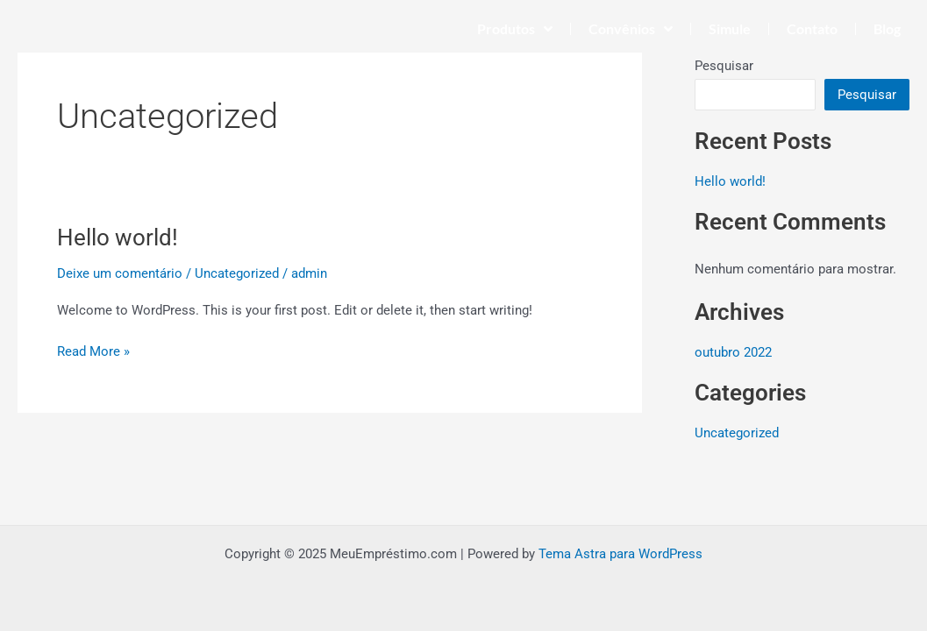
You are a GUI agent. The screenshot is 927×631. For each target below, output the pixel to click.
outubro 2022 (733, 352)
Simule (730, 28)
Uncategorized (237, 273)
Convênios (630, 29)
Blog (887, 28)
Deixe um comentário (119, 273)
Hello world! (117, 237)
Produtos (515, 29)
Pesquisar (724, 66)
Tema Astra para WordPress (620, 554)
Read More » (93, 350)
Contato (812, 28)
